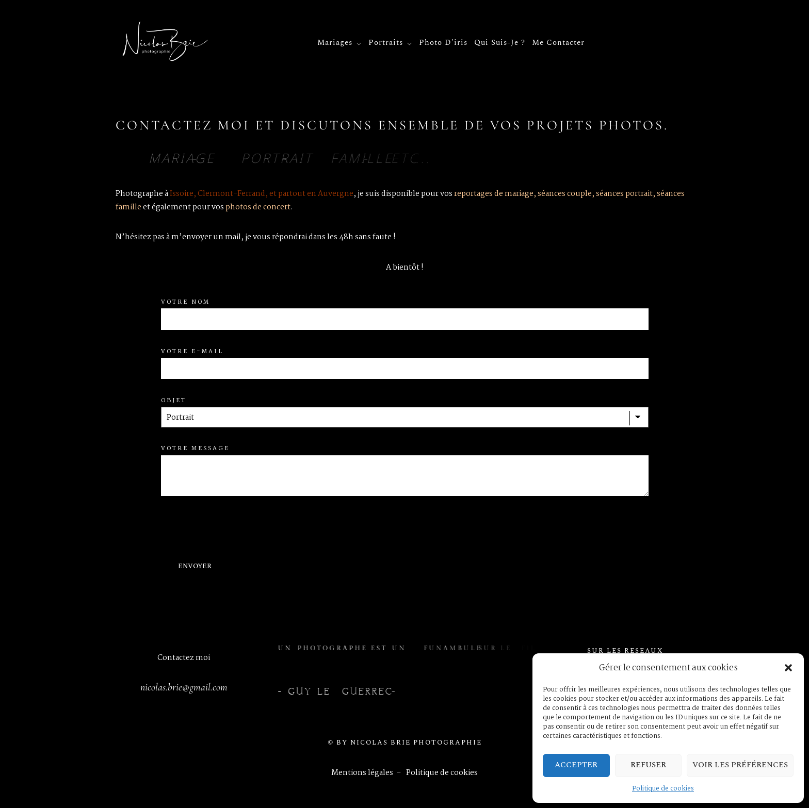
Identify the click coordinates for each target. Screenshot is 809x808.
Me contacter (558, 42)
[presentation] (239, 528)
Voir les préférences (740, 765)
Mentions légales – (368, 773)
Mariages (334, 44)
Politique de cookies (663, 788)
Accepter (576, 765)
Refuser (648, 765)
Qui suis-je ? (499, 42)
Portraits (385, 44)
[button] (788, 668)
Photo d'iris (443, 42)
